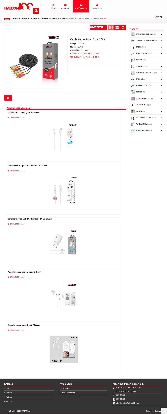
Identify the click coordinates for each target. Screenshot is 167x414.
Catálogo (9, 397)
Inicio (7, 388)
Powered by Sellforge (153, 411)
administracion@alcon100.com (127, 403)
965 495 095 (120, 399)
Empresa (9, 393)
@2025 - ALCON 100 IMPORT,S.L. (18, 411)
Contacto (9, 401)
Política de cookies (68, 393)
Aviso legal (65, 388)
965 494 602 (120, 395)
